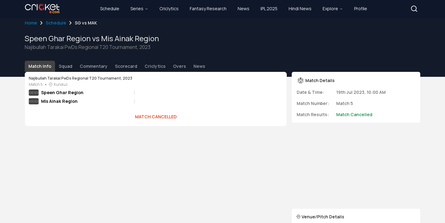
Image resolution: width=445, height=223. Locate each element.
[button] (414, 8)
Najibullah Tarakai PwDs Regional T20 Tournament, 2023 (80, 78)
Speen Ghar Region (62, 92)
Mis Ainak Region (59, 101)
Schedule (56, 23)
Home (31, 23)
